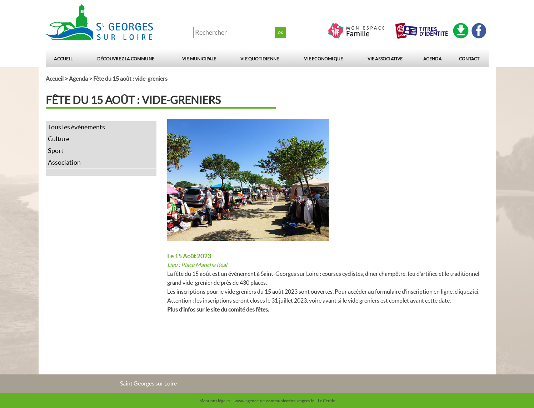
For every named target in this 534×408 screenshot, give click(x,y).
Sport (56, 150)
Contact (469, 58)
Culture (58, 139)
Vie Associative (385, 58)
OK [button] (280, 33)
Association (64, 162)
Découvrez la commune (125, 58)
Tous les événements (76, 127)
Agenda (432, 58)
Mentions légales (214, 400)
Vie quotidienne (259, 58)
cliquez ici (466, 291)
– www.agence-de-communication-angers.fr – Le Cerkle (283, 400)
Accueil (63, 58)
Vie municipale (199, 58)
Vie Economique (323, 58)
